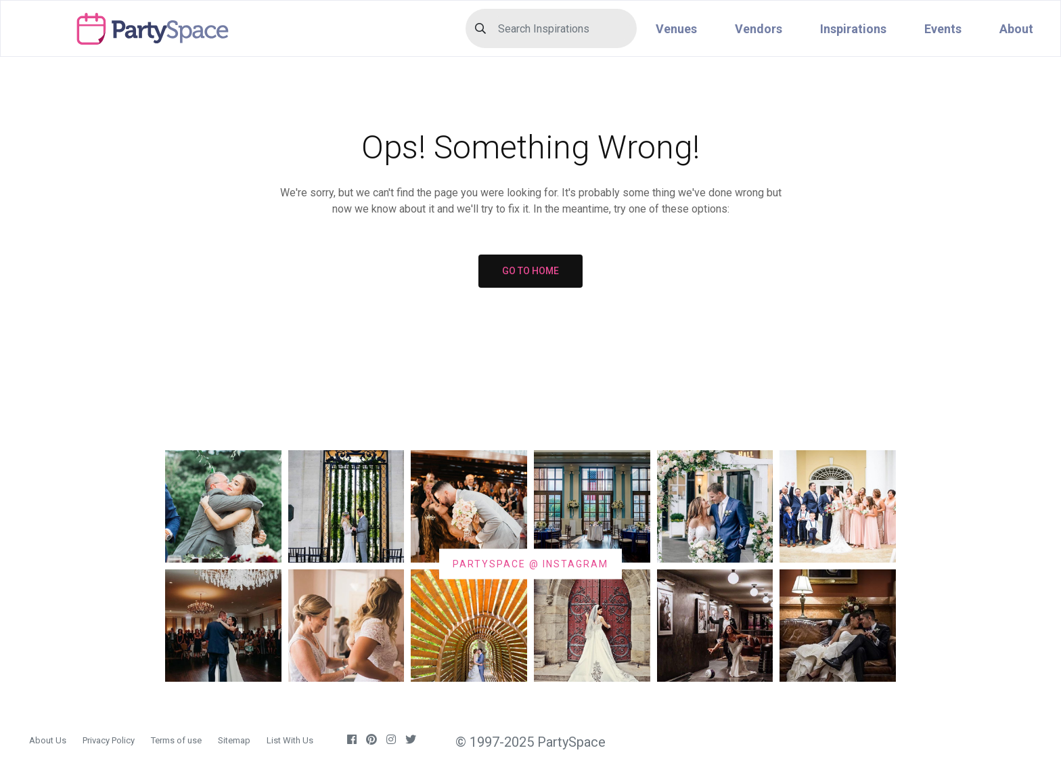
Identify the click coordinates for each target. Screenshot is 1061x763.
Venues (676, 29)
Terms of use (176, 740)
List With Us (290, 740)
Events (943, 29)
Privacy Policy (109, 740)
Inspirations (853, 29)
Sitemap (234, 740)
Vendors (758, 29)
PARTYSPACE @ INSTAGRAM (530, 563)
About (1016, 29)
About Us (47, 740)
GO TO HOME (530, 270)
